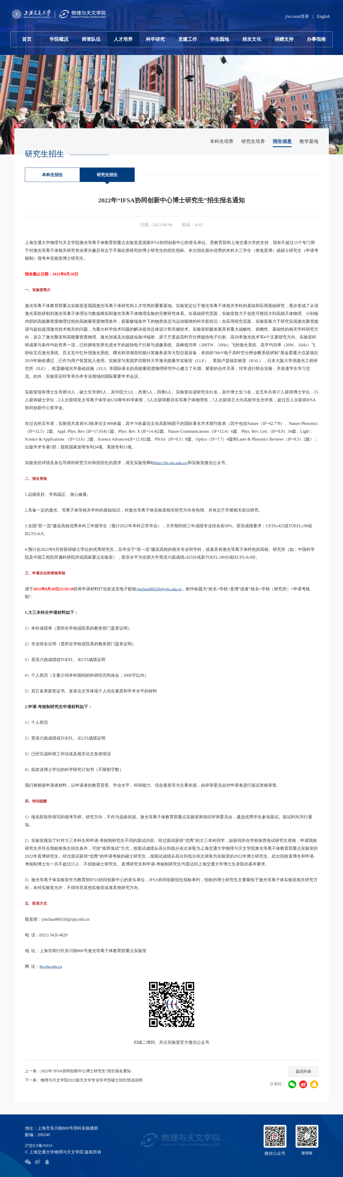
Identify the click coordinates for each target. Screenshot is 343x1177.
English (323, 16)
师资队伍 (91, 39)
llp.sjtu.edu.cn (51, 966)
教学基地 (309, 141)
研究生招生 (107, 175)
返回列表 (301, 1070)
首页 (26, 39)
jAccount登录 (297, 16)
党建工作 (187, 39)
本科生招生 (52, 175)
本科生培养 (221, 141)
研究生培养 (253, 141)
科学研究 (155, 39)
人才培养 (123, 39)
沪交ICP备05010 (40, 1145)
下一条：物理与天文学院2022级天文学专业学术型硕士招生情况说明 (88, 1080)
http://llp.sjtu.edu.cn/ (172, 462)
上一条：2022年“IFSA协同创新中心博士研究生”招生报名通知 (81, 1071)
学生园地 (219, 39)
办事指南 (316, 39)
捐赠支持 (284, 39)
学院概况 (59, 39)
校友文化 (251, 39)
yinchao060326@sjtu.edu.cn (163, 589)
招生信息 (282, 141)
